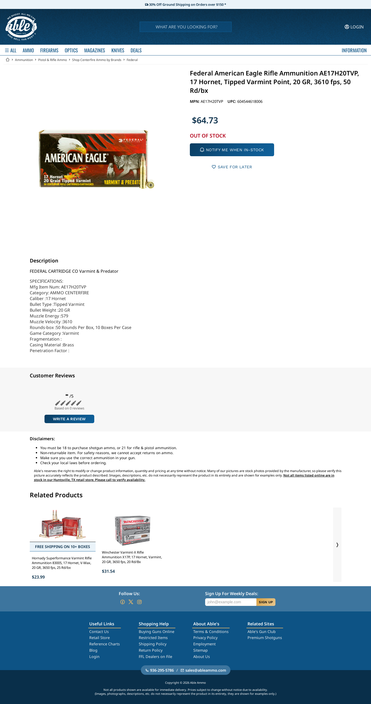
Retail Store (99, 637)
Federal (132, 60)
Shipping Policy (152, 643)
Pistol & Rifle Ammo (52, 60)
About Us (201, 656)
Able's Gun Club (262, 631)
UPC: (232, 101)
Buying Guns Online (156, 631)
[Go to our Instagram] (139, 602)
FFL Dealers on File (155, 656)
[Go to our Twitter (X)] (131, 602)
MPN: (195, 101)
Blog (93, 650)
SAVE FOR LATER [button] (231, 167)
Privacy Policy (205, 637)
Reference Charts (104, 643)
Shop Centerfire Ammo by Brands (96, 60)
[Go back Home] (8, 60)
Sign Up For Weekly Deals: (231, 593)
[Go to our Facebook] (122, 602)
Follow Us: (129, 593)
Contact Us (99, 631)
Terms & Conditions (211, 631)
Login (94, 656)
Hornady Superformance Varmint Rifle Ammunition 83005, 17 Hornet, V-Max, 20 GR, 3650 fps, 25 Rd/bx (62, 563)
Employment (204, 643)
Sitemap (200, 650)
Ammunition (24, 60)
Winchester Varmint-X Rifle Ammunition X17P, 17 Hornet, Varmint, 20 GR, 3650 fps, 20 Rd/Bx (132, 557)
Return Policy (150, 650)
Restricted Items (153, 637)
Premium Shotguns (265, 637)
